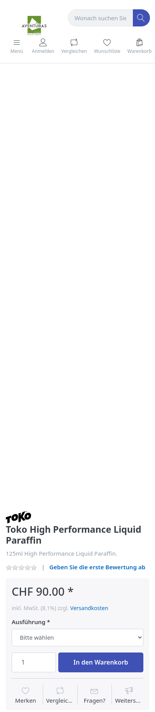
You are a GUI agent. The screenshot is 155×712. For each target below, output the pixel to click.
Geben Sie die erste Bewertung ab (97, 567)
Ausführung (28, 622)
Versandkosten (89, 608)
